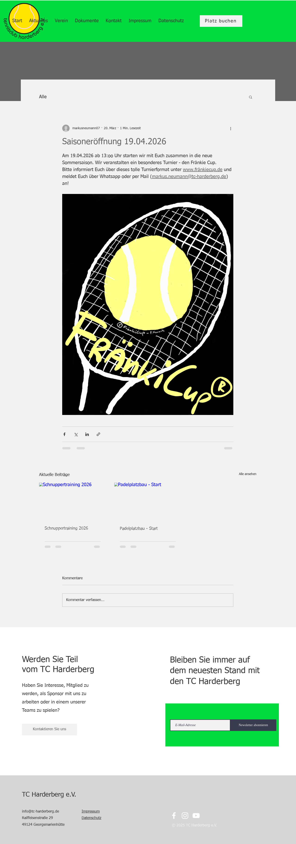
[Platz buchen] (221, 21)
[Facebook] (174, 815)
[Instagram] (185, 815)
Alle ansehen (247, 474)
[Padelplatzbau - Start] (148, 502)
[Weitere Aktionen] (230, 128)
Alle (43, 97)
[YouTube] (196, 815)
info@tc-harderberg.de (40, 811)
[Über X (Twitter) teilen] (76, 434)
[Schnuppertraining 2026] (72, 501)
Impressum (91, 811)
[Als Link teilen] (98, 434)
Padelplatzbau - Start (139, 529)
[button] (250, 97)
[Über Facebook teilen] (64, 434)
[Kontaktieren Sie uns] (49, 729)
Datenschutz (91, 818)
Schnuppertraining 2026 (66, 528)
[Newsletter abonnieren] (253, 725)
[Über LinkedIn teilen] (87, 434)
